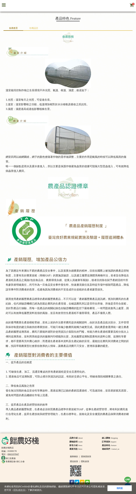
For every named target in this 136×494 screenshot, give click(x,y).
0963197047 (13, 454)
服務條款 (74, 456)
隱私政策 (85, 461)
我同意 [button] (120, 488)
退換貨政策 (86, 456)
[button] (44, 490)
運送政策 (74, 461)
